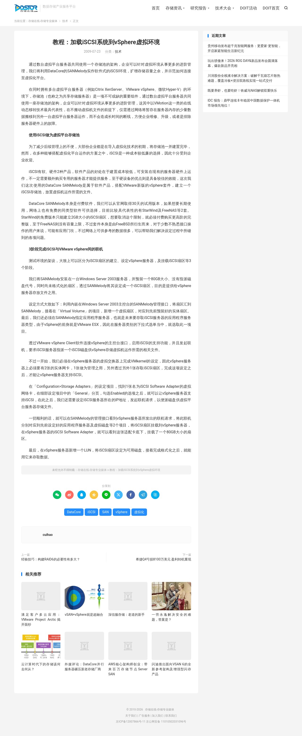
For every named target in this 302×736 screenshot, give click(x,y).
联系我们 (171, 716)
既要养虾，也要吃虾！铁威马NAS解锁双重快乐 (242, 92)
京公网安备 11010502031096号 (166, 722)
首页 (156, 8)
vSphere (121, 513)
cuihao (48, 536)
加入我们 (157, 716)
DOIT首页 (271, 8)
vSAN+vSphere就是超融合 (84, 616)
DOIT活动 (248, 8)
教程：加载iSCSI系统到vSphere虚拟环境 (106, 43)
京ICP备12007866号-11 (130, 722)
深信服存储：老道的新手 (126, 616)
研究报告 (198, 8)
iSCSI (91, 513)
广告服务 (144, 716)
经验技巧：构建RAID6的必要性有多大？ (50, 560)
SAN (105, 513)
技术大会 (223, 8)
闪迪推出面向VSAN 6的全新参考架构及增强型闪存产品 (171, 670)
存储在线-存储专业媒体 (26, 8)
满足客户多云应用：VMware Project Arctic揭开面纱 (40, 621)
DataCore (74, 513)
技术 (65, 22)
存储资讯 (174, 8)
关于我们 (131, 716)
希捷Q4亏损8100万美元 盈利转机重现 (163, 560)
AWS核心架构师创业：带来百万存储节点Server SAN (127, 670)
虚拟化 (139, 513)
